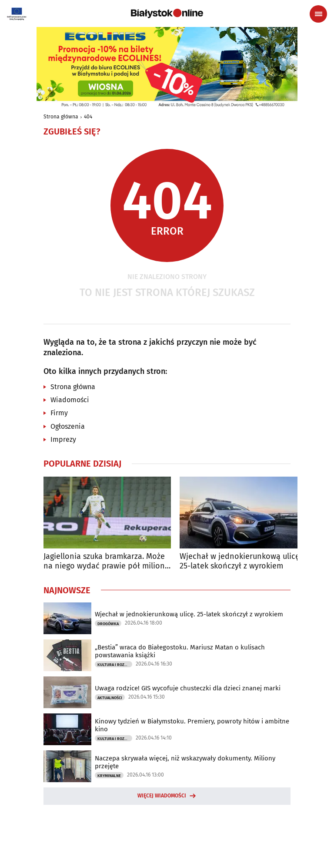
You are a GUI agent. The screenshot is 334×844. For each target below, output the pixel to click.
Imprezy (63, 439)
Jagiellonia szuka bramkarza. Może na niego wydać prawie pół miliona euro (106, 561)
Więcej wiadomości (161, 796)
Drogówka (108, 624)
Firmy (59, 413)
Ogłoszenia (67, 426)
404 (88, 117)
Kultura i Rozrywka (114, 664)
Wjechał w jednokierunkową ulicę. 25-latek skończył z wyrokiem (240, 561)
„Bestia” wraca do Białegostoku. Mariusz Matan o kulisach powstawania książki (180, 651)
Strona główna (60, 117)
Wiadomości (69, 400)
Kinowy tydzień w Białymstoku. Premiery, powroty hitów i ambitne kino (192, 725)
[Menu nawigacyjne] (318, 14)
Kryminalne (109, 775)
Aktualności (109, 698)
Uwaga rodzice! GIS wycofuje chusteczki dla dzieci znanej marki (188, 688)
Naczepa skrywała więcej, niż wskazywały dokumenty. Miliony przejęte (185, 762)
